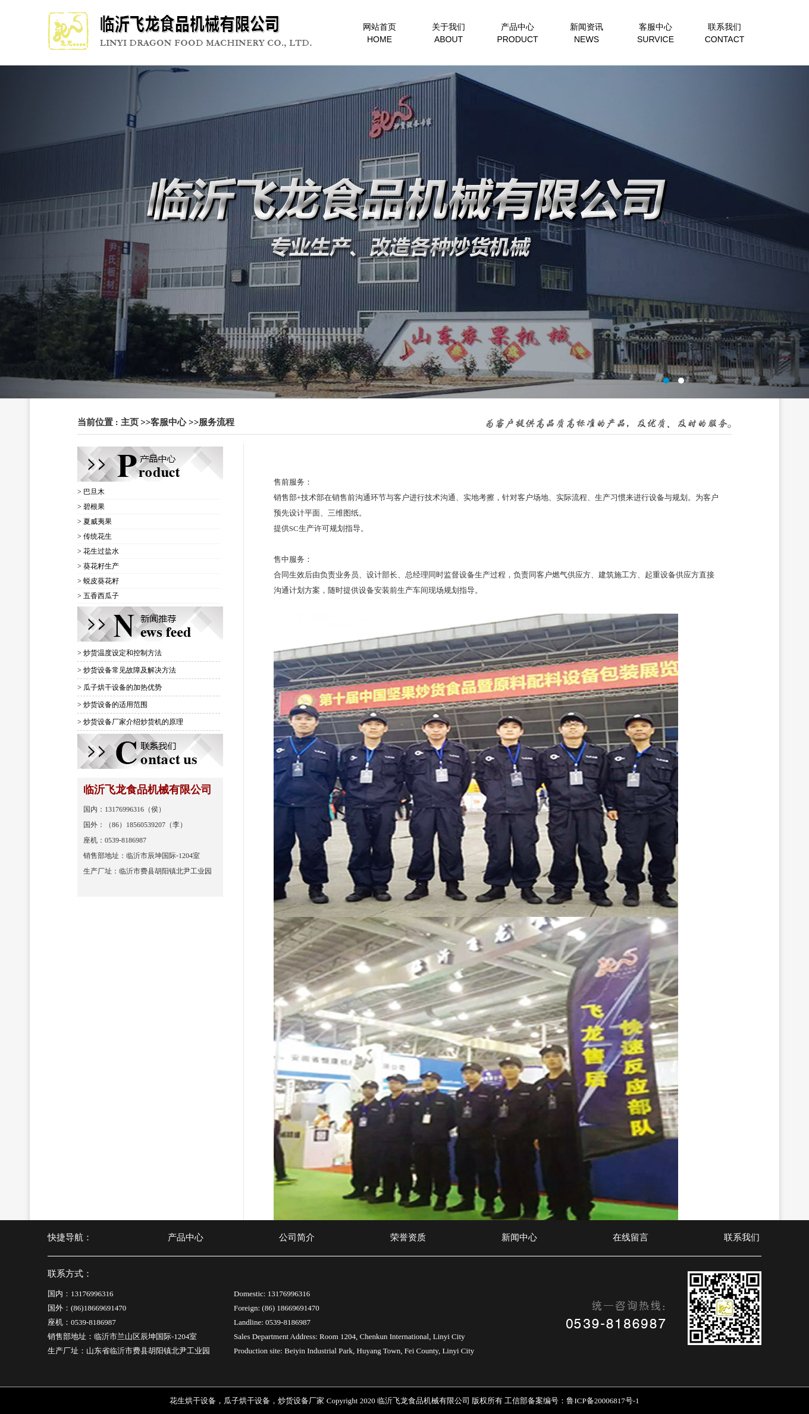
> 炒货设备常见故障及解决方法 (126, 670)
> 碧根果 (91, 506)
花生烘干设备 (193, 1400)
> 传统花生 (94, 536)
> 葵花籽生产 (98, 566)
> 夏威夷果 (94, 521)
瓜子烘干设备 (247, 1400)
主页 (130, 422)
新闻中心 (519, 1237)
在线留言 (630, 1237)
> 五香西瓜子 (98, 596)
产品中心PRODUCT (517, 33)
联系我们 (742, 1237)
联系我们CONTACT (725, 33)
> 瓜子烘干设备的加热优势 (119, 687)
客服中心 (168, 422)
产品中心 (185, 1237)
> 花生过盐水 (98, 551)
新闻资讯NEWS (586, 33)
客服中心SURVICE (655, 33)
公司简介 (297, 1237)
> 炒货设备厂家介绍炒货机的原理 (130, 722)
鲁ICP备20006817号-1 (602, 1400)
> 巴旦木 (91, 492)
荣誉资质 (408, 1237)
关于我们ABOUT (448, 33)
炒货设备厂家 (301, 1400)
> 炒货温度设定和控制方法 (119, 653)
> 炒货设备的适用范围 (112, 704)
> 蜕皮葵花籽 (98, 581)
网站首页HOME (379, 33)
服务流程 (216, 422)
